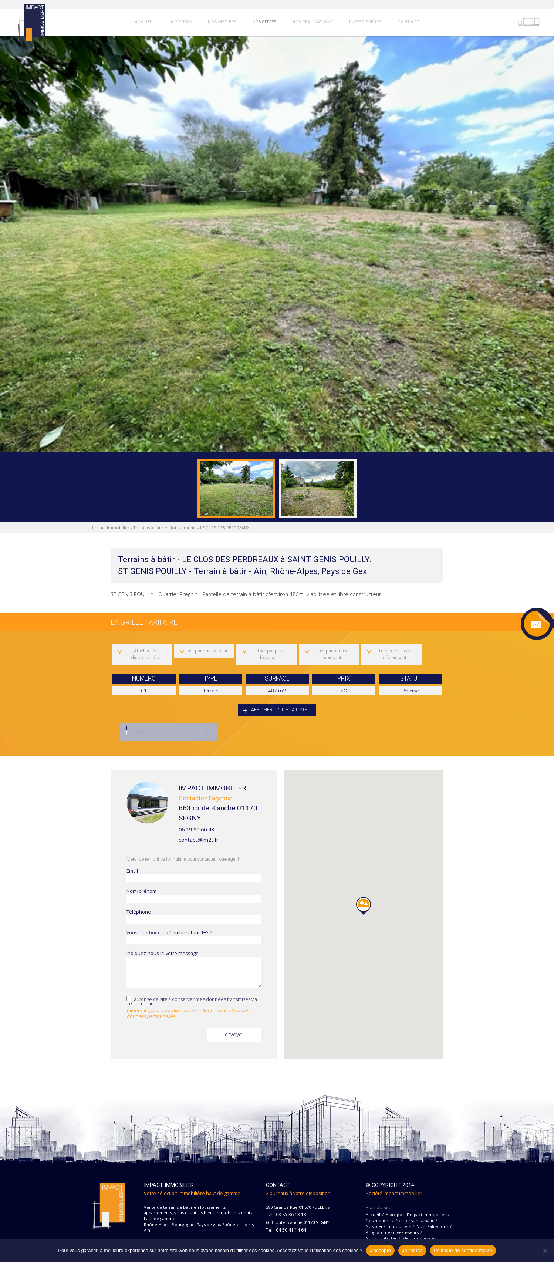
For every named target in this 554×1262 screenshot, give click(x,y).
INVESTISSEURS (365, 22)
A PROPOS (181, 22)
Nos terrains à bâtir (415, 1221)
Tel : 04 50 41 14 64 (286, 1231)
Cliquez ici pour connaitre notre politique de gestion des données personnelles (187, 1014)
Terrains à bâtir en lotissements (164, 527)
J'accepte (380, 1250)
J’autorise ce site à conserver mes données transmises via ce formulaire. (193, 1008)
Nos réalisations (432, 1227)
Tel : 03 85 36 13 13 (286, 1216)
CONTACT (408, 22)
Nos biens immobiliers (388, 1227)
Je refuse (412, 1250)
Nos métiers (378, 1221)
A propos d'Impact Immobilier (416, 1216)
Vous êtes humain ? (193, 938)
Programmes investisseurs (392, 1233)
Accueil (373, 1216)
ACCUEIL (144, 22)
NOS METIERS (222, 22)
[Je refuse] (544, 1250)
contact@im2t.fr (198, 841)
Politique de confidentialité (463, 1250)
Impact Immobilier (110, 527)
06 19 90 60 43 (196, 830)
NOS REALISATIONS (312, 22)
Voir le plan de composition (171, 732)
